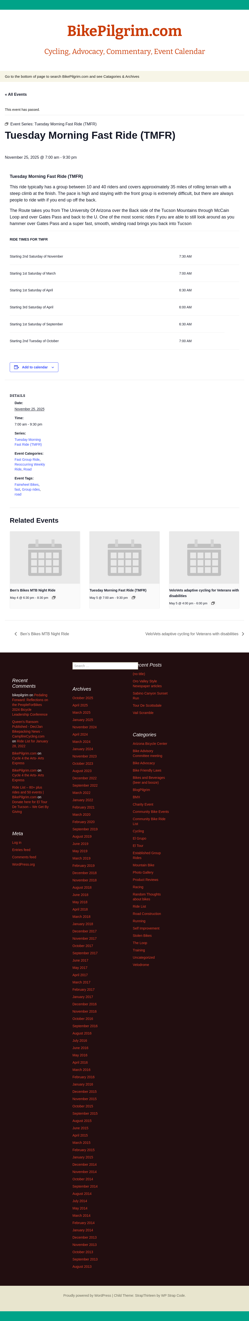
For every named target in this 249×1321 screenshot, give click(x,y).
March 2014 (81, 1215)
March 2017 (81, 982)
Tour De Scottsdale (147, 705)
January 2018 (82, 924)
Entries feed (21, 850)
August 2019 (82, 836)
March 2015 (81, 1143)
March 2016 (81, 1070)
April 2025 (80, 705)
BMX (136, 797)
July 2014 (79, 1201)
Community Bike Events (151, 812)
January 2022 (82, 800)
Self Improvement (146, 928)
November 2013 (84, 1245)
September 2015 (85, 1113)
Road (28, 469)
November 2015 (84, 1099)
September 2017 (85, 953)
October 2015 (82, 1106)
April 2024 (80, 734)
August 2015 (82, 1121)
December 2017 (84, 931)
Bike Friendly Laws (147, 770)
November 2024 (84, 727)
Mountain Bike (143, 865)
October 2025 (82, 698)
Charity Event (143, 804)
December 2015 (84, 1092)
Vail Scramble (143, 713)
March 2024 (81, 742)
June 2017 (80, 960)
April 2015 (80, 1135)
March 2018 (81, 917)
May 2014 (79, 1208)
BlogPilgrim (141, 790)
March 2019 (81, 858)
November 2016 (84, 1011)
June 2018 (80, 895)
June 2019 (80, 844)
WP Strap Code (173, 1295)
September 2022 (85, 785)
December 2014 (84, 1164)
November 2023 (84, 756)
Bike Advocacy (144, 763)
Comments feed (24, 857)
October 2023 (82, 763)
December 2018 (84, 873)
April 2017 (80, 975)
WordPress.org (23, 864)
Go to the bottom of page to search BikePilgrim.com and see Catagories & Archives (72, 76)
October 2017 (82, 946)
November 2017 (84, 938)
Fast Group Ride (27, 459)
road (18, 494)
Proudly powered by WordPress (87, 1295)
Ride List (139, 906)
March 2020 (81, 815)
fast (17, 489)
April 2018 (80, 909)
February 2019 (83, 866)
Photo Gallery (143, 872)
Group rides (31, 489)
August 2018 (82, 887)
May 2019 (79, 851)
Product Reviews (145, 880)
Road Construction (147, 914)
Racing (138, 887)
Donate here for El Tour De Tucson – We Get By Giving (30, 807)
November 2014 (84, 1172)
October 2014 (82, 1179)
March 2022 (81, 793)
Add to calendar (35, 367)
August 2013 (82, 1267)
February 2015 (83, 1150)
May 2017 (79, 968)
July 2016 (79, 1041)
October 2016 (82, 1019)
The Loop (140, 943)
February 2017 (83, 989)
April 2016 (80, 1062)
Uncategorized (144, 957)
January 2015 (82, 1157)
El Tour (138, 846)
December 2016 (84, 1004)
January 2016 (82, 1084)
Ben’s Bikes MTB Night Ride (32, 590)
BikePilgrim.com (24, 753)
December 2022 (84, 778)
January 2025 (82, 720)
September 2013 (85, 1259)
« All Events (16, 94)
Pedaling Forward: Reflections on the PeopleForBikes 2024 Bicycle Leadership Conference (30, 704)
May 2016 (79, 1055)
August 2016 (82, 1033)
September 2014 (85, 1186)
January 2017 (82, 997)
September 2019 (85, 829)
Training (139, 950)
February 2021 (83, 807)
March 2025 (81, 712)
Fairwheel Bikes (27, 485)
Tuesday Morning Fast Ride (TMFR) (117, 590)
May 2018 (79, 902)
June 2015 (80, 1128)
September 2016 (85, 1026)
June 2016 (80, 1048)
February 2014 (83, 1223)
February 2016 (83, 1077)
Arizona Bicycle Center (150, 744)
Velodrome (141, 965)
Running (139, 921)
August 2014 (82, 1194)
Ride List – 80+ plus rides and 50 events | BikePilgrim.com (28, 792)
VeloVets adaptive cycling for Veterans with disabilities (192, 634)
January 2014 (82, 1230)
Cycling (138, 831)
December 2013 (84, 1237)
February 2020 (83, 822)
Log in (16, 842)
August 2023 (82, 771)
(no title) (139, 674)
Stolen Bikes (142, 936)
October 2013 (82, 1252)
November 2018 (84, 880)
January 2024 (82, 749)
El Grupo (139, 838)
